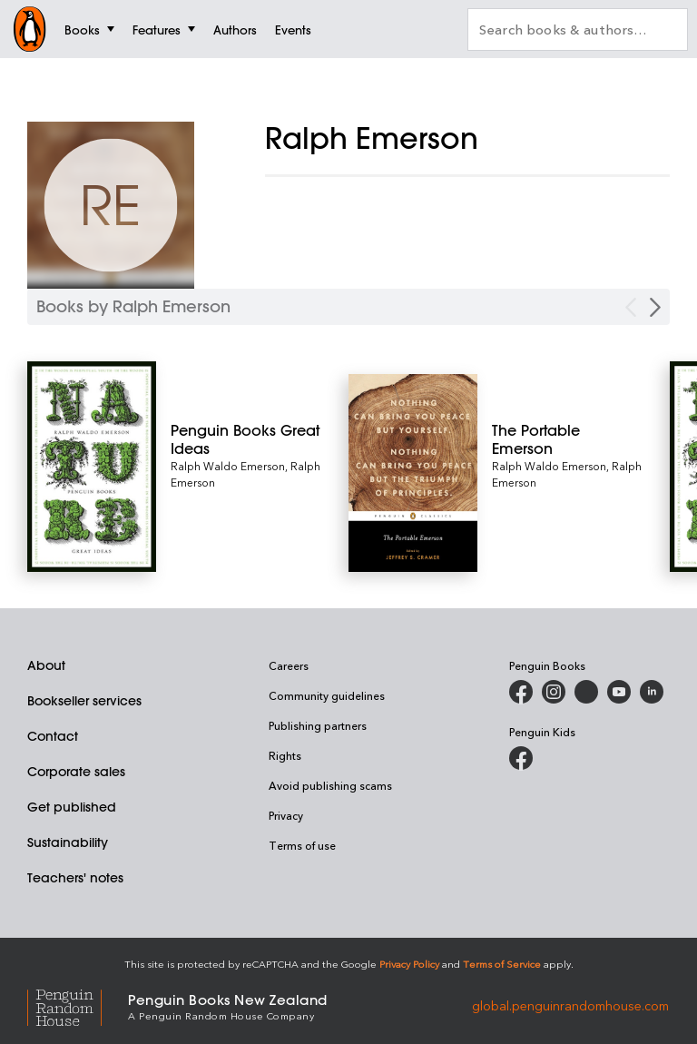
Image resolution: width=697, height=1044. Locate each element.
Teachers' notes (75, 878)
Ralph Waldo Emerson (228, 466)
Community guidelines (327, 695)
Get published (71, 807)
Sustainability (67, 842)
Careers (289, 665)
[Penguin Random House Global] (77, 1005)
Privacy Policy (409, 963)
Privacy (286, 815)
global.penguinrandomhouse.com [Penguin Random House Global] (570, 1005)
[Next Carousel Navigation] (655, 307)
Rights (285, 755)
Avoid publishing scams (330, 785)
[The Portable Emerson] (567, 439)
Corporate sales (76, 771)
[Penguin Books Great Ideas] (246, 439)
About (46, 665)
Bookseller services (84, 701)
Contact (52, 736)
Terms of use (302, 845)
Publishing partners (318, 725)
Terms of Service (502, 963)
